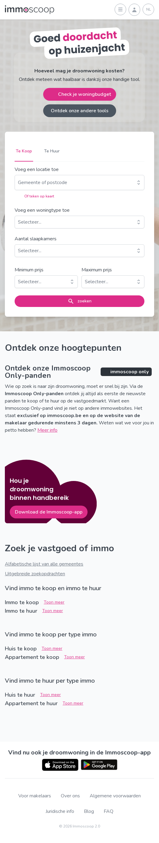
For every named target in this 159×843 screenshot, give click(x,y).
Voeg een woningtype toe (42, 210)
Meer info (47, 430)
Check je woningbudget (79, 94)
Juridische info (60, 811)
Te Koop (24, 151)
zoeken (80, 301)
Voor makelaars (34, 796)
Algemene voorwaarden (115, 796)
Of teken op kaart (34, 196)
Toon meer (54, 602)
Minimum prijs (29, 270)
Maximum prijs (96, 270)
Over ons (70, 796)
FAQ (108, 811)
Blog (89, 811)
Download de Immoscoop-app (48, 512)
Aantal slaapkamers (36, 239)
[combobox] (18, 182)
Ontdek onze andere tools (80, 110)
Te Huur (52, 151)
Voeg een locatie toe (37, 169)
